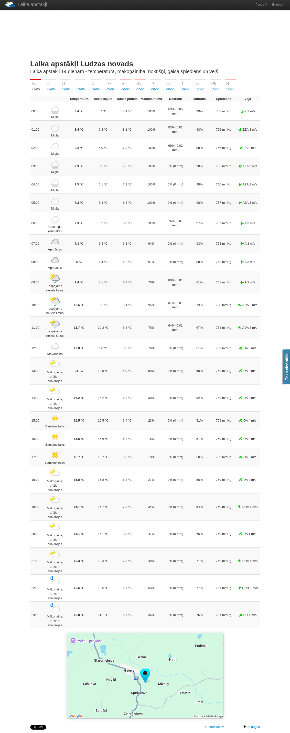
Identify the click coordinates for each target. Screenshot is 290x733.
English (277, 4)
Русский (261, 4)
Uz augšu (251, 727)
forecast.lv (216, 727)
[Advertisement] (145, 33)
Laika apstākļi (26, 4)
